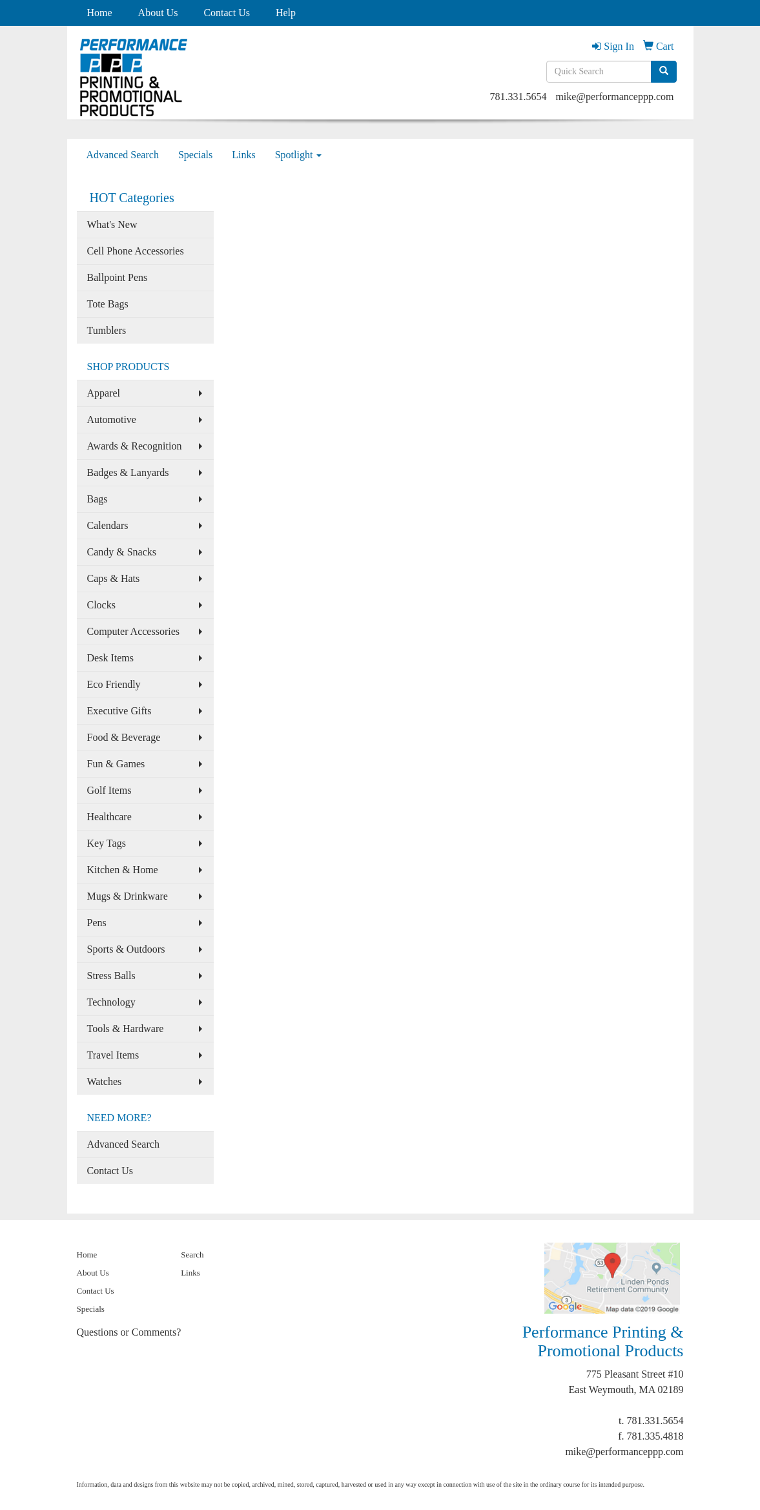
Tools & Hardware (125, 1028)
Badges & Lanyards (128, 472)
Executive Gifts (119, 710)
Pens (97, 922)
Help (286, 12)
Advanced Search (123, 154)
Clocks (101, 604)
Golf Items (109, 790)
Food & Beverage (124, 737)
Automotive (111, 419)
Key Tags (106, 843)
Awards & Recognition (134, 445)
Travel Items (113, 1055)
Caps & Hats (113, 578)
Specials (195, 154)
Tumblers (107, 330)
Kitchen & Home (122, 869)
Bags (97, 498)
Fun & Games (116, 763)
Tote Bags (107, 303)
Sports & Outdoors (126, 949)
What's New (112, 224)
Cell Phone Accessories (135, 250)
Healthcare (109, 816)
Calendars (107, 525)
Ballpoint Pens (117, 277)
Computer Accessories (133, 631)
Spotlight (298, 154)
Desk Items (110, 657)
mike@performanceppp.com (614, 96)
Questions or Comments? (129, 1332)
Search (192, 1254)
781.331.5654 (517, 96)
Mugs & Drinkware (127, 896)
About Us (158, 12)
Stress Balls (111, 975)
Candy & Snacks (122, 551)
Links (243, 154)
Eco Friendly (114, 684)
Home (99, 12)
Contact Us (226, 12)
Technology (111, 1002)
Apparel (104, 393)
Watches (104, 1081)
